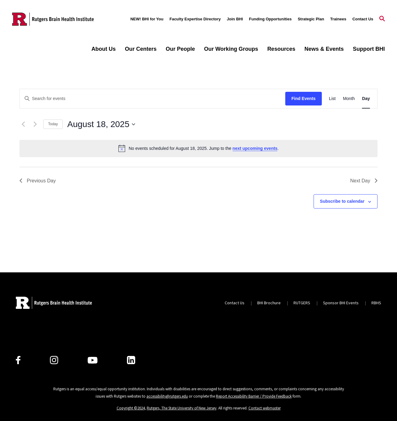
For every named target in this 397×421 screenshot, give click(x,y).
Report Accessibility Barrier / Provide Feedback (254, 396)
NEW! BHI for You (146, 19)
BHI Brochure (269, 302)
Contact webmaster (264, 408)
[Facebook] (18, 360)
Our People (180, 49)
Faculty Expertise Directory (195, 19)
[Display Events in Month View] (349, 98)
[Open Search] (382, 19)
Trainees (338, 19)
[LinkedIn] (131, 360)
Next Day (364, 180)
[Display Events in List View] (332, 98)
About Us (103, 49)
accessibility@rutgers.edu (167, 396)
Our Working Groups (231, 49)
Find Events (303, 98)
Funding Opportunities (270, 19)
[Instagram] (54, 360)
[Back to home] (54, 303)
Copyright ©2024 (131, 408)
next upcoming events (255, 148)
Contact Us (362, 19)
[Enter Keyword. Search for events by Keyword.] (152, 98)
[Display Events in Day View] (366, 98)
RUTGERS (301, 302)
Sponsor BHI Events (341, 302)
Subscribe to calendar (342, 201)
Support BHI (369, 49)
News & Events (324, 49)
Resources (281, 49)
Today (53, 124)
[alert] (198, 148)
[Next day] (35, 124)
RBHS (376, 302)
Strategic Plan (311, 19)
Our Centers (140, 49)
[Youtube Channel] (92, 360)
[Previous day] (23, 124)
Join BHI (235, 19)
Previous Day (37, 180)
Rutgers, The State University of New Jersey (181, 408)
